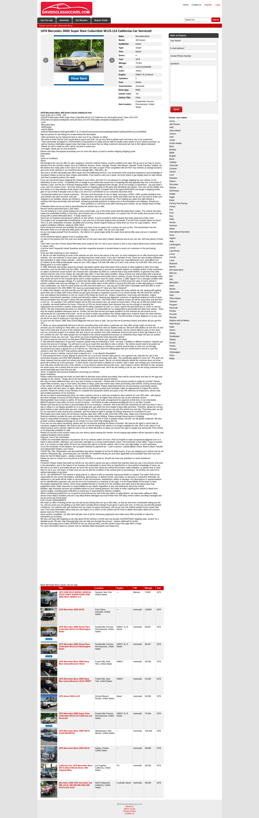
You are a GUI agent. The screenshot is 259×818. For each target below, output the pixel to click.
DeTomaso (174, 191)
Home (185, 5)
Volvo (172, 355)
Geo (171, 216)
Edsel (172, 200)
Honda (172, 222)
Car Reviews (81, 20)
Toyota (172, 346)
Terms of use (129, 809)
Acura (172, 121)
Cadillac (173, 162)
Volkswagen (175, 352)
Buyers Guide (100, 20)
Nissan (173, 289)
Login (217, 5)
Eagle (172, 197)
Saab (172, 327)
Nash (172, 286)
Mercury (173, 273)
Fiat (171, 210)
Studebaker (175, 336)
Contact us (196, 5)
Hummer (173, 225)
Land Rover (175, 251)
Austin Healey (176, 143)
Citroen (173, 172)
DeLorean (174, 184)
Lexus (172, 254)
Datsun (173, 181)
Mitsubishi (174, 282)
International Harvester (180, 232)
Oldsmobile (174, 292)
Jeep (172, 241)
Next (112, 60)
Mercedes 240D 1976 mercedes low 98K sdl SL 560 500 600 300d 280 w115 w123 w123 (75, 785)
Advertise (64, 20)
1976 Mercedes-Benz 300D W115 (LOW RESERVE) (74, 732)
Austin (172, 140)
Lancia (172, 248)
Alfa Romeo (175, 124)
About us (129, 806)
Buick (172, 159)
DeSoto (173, 187)
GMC (172, 219)
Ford (172, 213)
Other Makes (175, 298)
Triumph (173, 349)
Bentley (173, 149)
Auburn (173, 134)
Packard (173, 301)
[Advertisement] (102, 555)
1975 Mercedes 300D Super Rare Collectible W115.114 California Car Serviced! (75, 715)
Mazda (172, 267)
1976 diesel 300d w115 (69, 696)
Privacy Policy (129, 811)
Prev (45, 60)
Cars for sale (47, 20)
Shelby (173, 333)
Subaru (173, 339)
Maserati (173, 263)
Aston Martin (175, 130)
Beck (172, 146)
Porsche (173, 314)
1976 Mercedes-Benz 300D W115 (74, 748)
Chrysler (173, 168)
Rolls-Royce (175, 324)
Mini (171, 279)
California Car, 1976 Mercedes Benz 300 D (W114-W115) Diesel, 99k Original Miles (75, 767)
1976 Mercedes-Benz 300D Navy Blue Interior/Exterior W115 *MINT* (75, 680)
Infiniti (172, 229)
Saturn (172, 330)
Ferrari (172, 206)
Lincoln (173, 257)
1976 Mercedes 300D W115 (71, 609)
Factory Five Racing (178, 203)
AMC (172, 127)
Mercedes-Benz (176, 270)
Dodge (172, 194)
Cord (172, 175)
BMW (172, 153)
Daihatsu (173, 178)
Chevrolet (174, 165)
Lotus (172, 260)
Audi (171, 137)
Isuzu (172, 235)
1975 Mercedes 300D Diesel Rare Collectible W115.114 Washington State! (74, 629)
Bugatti (173, 156)
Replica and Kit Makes (179, 320)
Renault (173, 317)
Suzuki (172, 343)
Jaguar (173, 238)
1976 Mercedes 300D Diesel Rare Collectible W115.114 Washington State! (74, 646)
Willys (172, 358)
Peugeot (173, 305)
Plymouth (174, 308)
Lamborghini (175, 244)
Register (208, 5)
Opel (172, 295)
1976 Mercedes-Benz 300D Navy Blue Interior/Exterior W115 (74, 662)
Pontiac (173, 311)
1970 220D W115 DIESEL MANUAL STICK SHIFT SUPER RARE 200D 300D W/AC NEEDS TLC (75, 594)
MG (171, 276)
